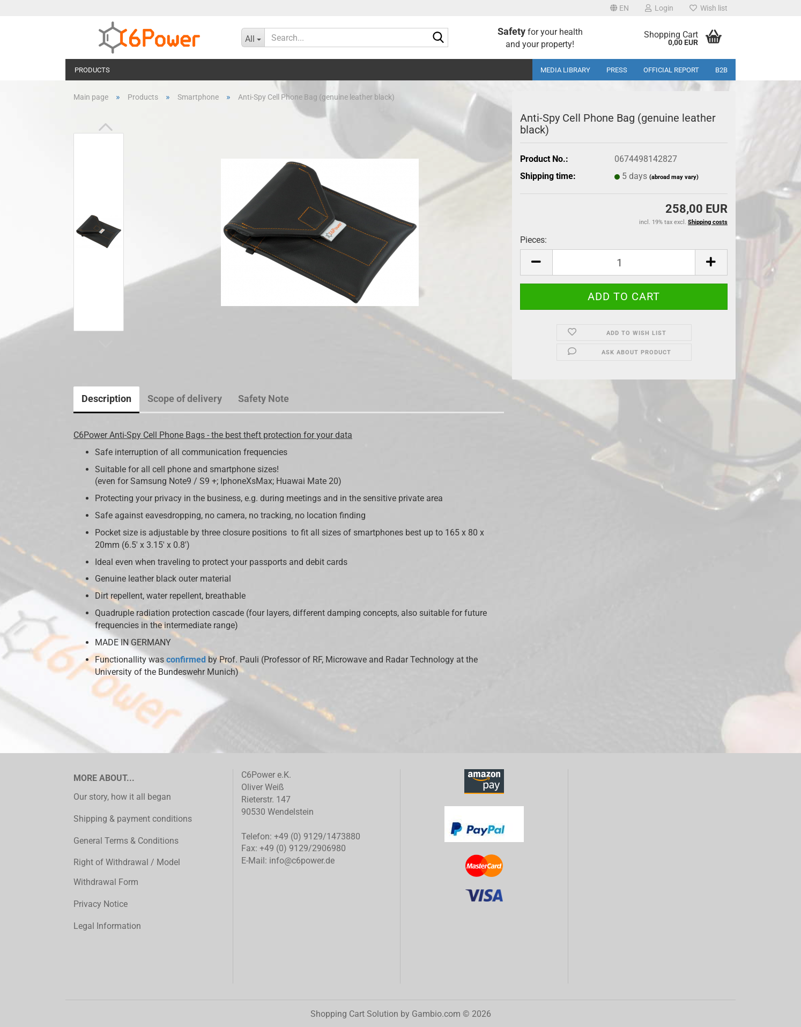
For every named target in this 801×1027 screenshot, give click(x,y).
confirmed (186, 659)
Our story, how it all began (122, 797)
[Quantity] (623, 262)
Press (616, 70)
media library (565, 70)
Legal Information (107, 926)
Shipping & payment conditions (132, 819)
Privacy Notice (100, 904)
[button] (619, 8)
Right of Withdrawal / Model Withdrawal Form (126, 872)
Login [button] (659, 8)
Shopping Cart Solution (354, 1014)
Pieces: (533, 240)
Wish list (708, 8)
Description (106, 398)
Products (92, 70)
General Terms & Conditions (126, 841)
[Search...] (253, 37)
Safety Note (263, 398)
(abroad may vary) (674, 177)
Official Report (671, 70)
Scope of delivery (184, 398)
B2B (721, 70)
